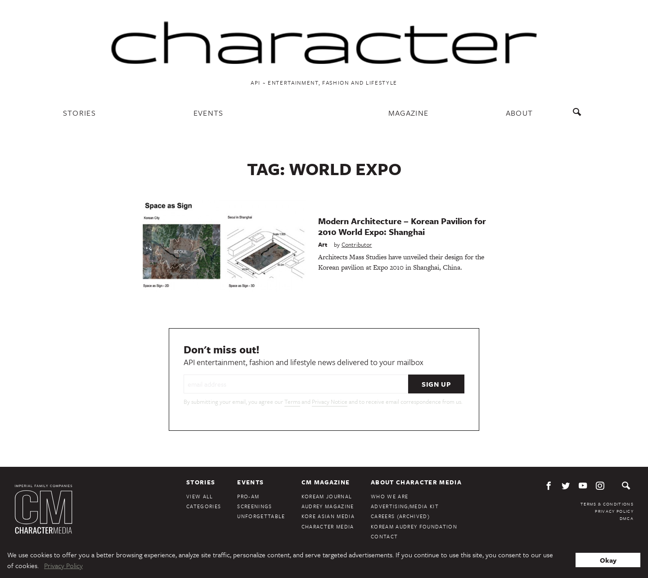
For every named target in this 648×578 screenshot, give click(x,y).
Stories (79, 112)
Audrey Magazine (328, 506)
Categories (203, 506)
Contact (384, 536)
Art (323, 244)
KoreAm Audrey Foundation (414, 526)
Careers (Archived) (400, 516)
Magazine (408, 112)
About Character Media (416, 482)
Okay (608, 560)
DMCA (627, 518)
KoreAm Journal (327, 496)
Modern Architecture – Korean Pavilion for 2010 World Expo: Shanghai (402, 226)
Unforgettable (261, 516)
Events (209, 112)
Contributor (357, 244)
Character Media (328, 526)
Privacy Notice (329, 401)
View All (199, 496)
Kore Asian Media (328, 516)
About (519, 112)
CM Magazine (326, 482)
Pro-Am (248, 496)
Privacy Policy (614, 511)
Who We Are (389, 496)
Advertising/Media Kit (405, 506)
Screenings (254, 506)
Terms (292, 401)
